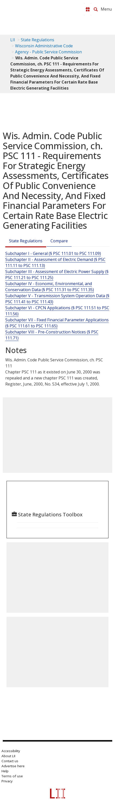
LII (12, 40)
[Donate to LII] (87, 9)
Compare (59, 241)
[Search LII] (95, 9)
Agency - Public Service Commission (48, 52)
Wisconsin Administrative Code (44, 46)
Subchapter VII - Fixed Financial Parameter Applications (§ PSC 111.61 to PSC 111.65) (57, 323)
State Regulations (37, 40)
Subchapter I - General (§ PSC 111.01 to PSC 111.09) (53, 253)
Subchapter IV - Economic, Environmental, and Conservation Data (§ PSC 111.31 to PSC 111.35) (49, 286)
